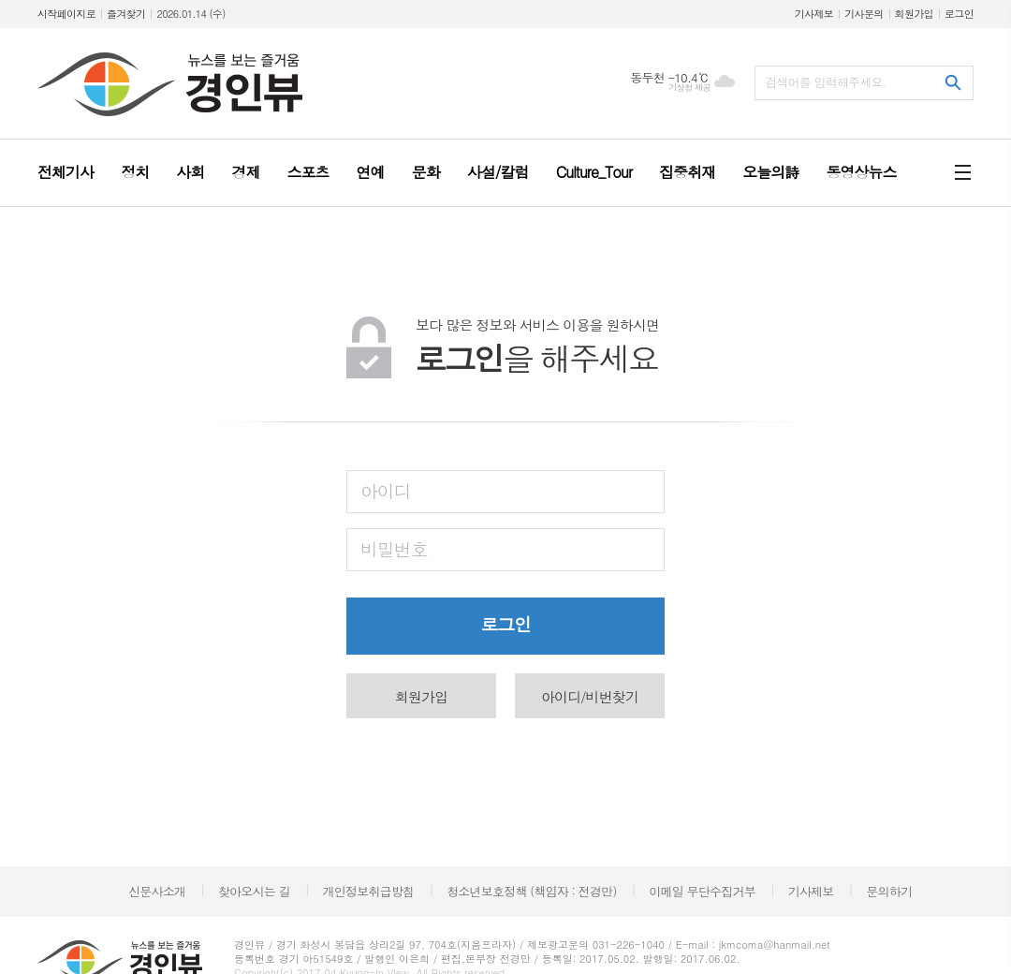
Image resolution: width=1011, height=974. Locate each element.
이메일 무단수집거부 (702, 891)
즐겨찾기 (126, 14)
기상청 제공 (689, 87)
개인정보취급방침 (369, 891)
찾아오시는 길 (254, 891)
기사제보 (814, 14)
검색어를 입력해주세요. (825, 82)
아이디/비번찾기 (589, 696)
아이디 (385, 490)
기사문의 (863, 14)
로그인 (959, 14)
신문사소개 (156, 891)
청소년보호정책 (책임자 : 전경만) (531, 891)
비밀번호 (393, 548)
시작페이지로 (66, 14)
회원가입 (914, 14)
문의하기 (889, 891)
